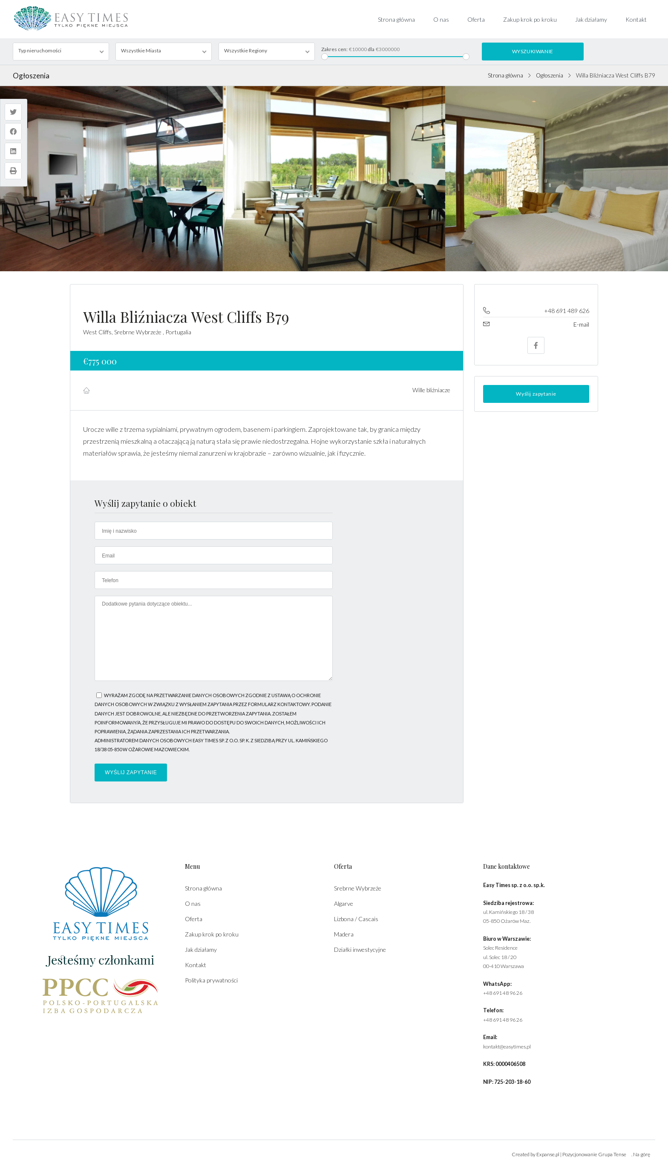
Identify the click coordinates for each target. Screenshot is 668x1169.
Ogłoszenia (549, 75)
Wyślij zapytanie (536, 394)
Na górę (641, 1154)
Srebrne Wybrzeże (357, 888)
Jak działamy (591, 19)
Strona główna (396, 19)
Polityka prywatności (211, 980)
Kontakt (636, 19)
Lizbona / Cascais (356, 918)
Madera (344, 934)
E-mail (581, 324)
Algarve (343, 903)
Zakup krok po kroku (530, 19)
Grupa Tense (612, 1154)
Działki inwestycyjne (360, 949)
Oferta (476, 19)
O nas (441, 19)
